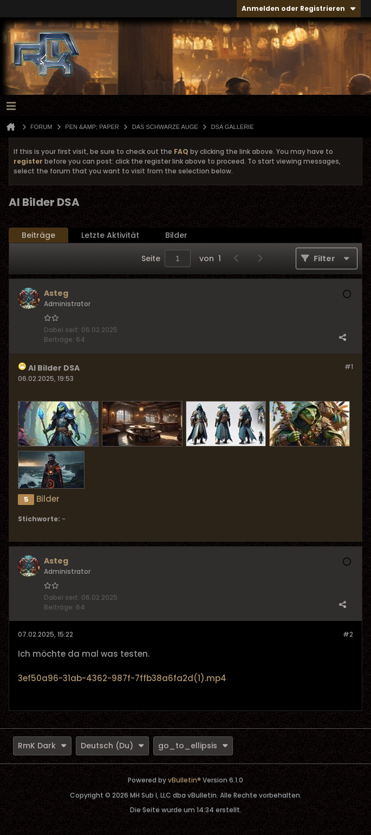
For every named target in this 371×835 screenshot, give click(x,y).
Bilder (176, 235)
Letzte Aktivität (110, 235)
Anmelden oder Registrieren (299, 8)
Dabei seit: (62, 329)
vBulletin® (184, 780)
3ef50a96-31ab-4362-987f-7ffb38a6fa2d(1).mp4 (122, 678)
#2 (348, 634)
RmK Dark (42, 745)
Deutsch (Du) (112, 745)
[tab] (38, 235)
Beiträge (38, 235)
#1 (348, 366)
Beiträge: (59, 339)
